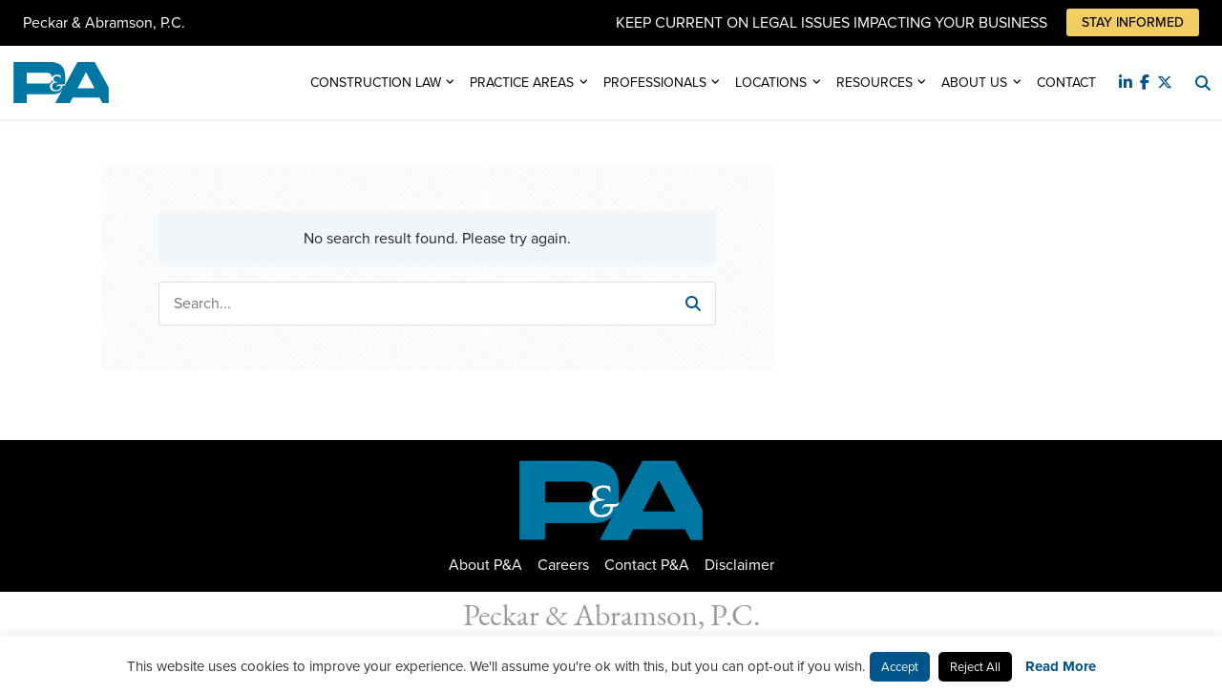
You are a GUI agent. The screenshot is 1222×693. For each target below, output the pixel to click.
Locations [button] (771, 83)
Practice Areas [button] (522, 83)
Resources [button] (874, 83)
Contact (1066, 83)
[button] (693, 303)
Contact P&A (646, 565)
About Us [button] (974, 83)
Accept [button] (899, 667)
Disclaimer (739, 565)
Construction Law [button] (375, 83)
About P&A (485, 565)
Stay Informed (1133, 22)
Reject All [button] (975, 667)
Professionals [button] (654, 83)
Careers (563, 565)
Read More (1060, 666)
